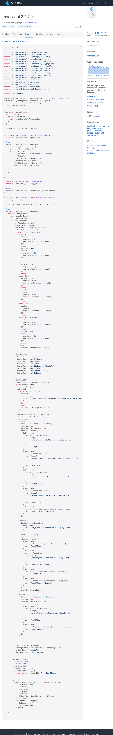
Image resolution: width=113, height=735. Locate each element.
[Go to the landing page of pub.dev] (14, 3)
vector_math (92, 135)
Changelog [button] (17, 34)
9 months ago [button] (16, 23)
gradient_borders (94, 131)
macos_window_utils (96, 133)
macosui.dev (30, 23)
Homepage (92, 96)
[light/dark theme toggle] (106, 3)
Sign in (90, 3)
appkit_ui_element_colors (98, 126)
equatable (91, 128)
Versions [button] (50, 34)
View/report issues (95, 103)
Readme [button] (5, 34)
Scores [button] (61, 34)
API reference (93, 46)
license (96, 116)
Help (98, 3)
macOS (29, 27)
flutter (99, 128)
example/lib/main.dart (14, 42)
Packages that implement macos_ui (98, 152)
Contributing (92, 106)
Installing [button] (39, 34)
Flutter (11, 27)
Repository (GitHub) (95, 99)
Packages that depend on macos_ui (98, 146)
